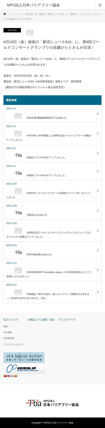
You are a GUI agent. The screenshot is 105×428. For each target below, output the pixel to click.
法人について (10, 319)
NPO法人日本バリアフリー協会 (58, 423)
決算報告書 (8, 338)
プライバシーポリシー (13, 344)
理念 (5, 326)
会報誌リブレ (35, 319)
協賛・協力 (49, 319)
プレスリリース (66, 319)
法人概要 (7, 332)
